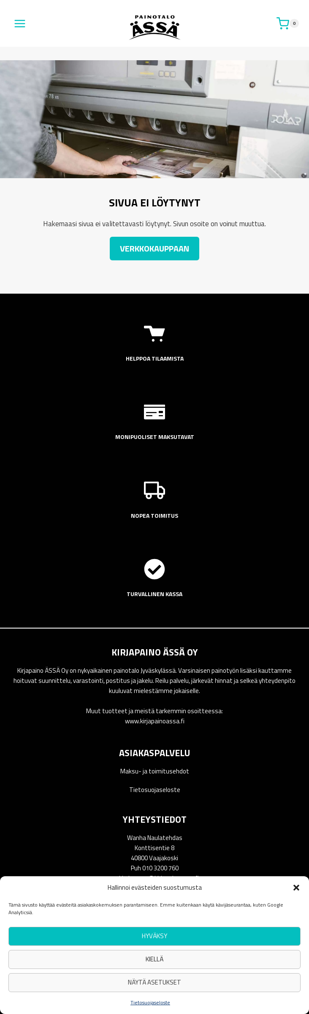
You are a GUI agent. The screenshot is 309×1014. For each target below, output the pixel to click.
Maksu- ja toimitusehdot (154, 771)
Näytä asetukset (154, 982)
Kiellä (154, 959)
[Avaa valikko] (20, 23)
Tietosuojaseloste (150, 1002)
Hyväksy (154, 936)
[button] (296, 887)
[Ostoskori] (287, 23)
